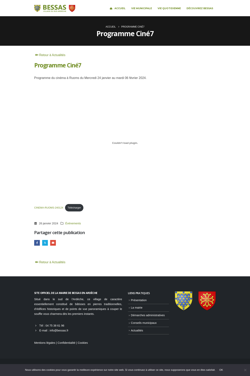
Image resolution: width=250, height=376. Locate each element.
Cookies (83, 342)
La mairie (136, 307)
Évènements (73, 223)
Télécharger (74, 207)
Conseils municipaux (144, 322)
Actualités (137, 330)
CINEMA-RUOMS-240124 (48, 207)
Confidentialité (66, 342)
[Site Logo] (54, 8)
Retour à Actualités (49, 55)
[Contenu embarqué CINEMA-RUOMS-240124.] (125, 142)
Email (53, 243)
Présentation (139, 300)
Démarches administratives (148, 315)
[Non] (245, 370)
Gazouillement (45, 243)
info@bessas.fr (59, 330)
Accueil (117, 8)
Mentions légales (44, 342)
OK (221, 369)
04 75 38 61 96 (55, 325)
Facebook (37, 243)
